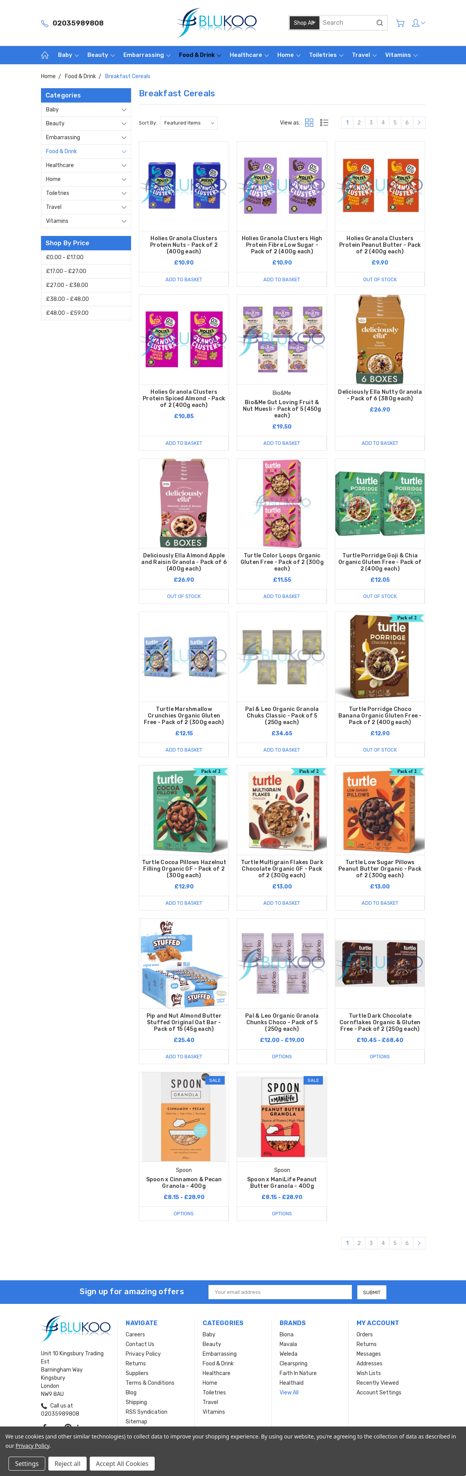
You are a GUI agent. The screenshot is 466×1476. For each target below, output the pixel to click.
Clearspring (293, 1363)
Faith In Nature (298, 1373)
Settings (27, 1463)
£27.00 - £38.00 (67, 285)
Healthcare (249, 54)
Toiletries (326, 54)
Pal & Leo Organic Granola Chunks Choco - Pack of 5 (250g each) (282, 1022)
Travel (364, 54)
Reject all (67, 1463)
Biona (287, 1334)
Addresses (369, 1363)
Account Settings (379, 1392)
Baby (68, 54)
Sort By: (148, 123)
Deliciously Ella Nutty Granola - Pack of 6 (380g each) (380, 395)
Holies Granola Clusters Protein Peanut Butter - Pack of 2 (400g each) (380, 245)
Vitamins (401, 54)
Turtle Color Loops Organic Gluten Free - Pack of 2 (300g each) (282, 562)
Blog (131, 1392)
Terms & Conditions (150, 1383)
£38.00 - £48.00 (67, 299)
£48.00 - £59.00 (67, 313)
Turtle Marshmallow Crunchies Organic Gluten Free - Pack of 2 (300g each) (184, 716)
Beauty (101, 54)
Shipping (136, 1402)
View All (289, 1392)
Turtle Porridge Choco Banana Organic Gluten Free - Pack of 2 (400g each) (380, 716)
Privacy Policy (143, 1354)
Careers (135, 1334)
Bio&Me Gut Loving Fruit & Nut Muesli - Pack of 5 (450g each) (282, 409)
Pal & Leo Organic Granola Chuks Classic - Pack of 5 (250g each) (282, 716)
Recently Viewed (378, 1383)
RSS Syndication (146, 1412)
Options (281, 1056)
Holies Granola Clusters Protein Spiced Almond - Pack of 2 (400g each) (184, 398)
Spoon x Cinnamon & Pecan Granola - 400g (184, 1182)
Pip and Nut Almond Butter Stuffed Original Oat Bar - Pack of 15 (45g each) (184, 1022)
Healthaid (292, 1383)
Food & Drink (200, 54)
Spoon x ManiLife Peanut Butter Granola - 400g (282, 1182)
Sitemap (136, 1421)
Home (288, 54)
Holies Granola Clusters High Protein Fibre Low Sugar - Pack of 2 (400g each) (282, 245)
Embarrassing (147, 54)
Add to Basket (183, 279)
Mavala (288, 1344)
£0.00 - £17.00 (65, 257)
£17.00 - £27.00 (66, 271)
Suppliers (137, 1373)
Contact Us (140, 1344)
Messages (369, 1354)
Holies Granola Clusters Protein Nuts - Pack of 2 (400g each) (184, 245)
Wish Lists (369, 1373)
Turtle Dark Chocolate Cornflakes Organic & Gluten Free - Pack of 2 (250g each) (380, 1022)
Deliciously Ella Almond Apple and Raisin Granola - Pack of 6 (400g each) (184, 562)
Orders (365, 1334)
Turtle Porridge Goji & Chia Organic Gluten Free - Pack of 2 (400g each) (380, 562)
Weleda (288, 1354)
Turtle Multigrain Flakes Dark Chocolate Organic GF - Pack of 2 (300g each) (282, 869)
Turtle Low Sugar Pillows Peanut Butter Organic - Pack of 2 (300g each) (380, 869)
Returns (136, 1363)
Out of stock (380, 279)
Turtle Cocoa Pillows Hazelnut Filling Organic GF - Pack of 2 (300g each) (184, 869)
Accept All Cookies (122, 1463)
